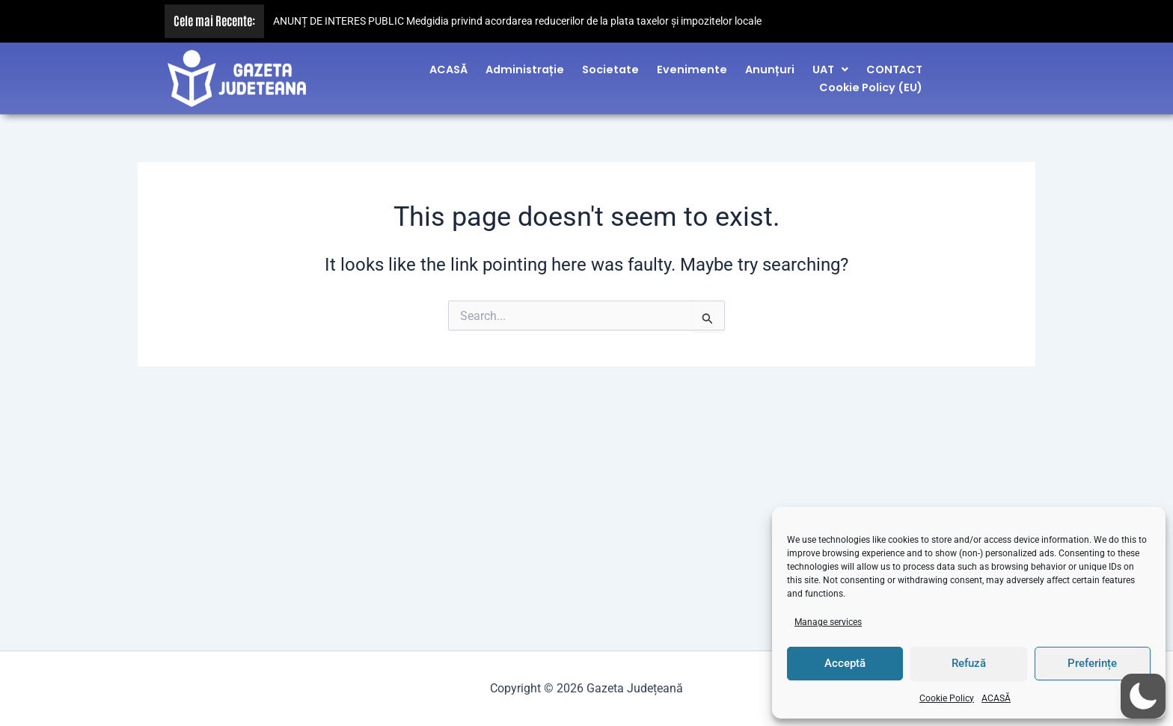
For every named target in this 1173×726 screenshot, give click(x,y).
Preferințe (1092, 663)
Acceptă (845, 663)
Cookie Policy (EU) (870, 83)
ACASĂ (996, 698)
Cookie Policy (946, 698)
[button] (830, 65)
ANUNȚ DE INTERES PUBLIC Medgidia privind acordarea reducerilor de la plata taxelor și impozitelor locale (517, 21)
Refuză (969, 663)
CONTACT (894, 65)
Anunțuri (769, 65)
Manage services (828, 622)
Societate (610, 65)
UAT (830, 65)
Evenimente (692, 65)
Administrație (525, 65)
